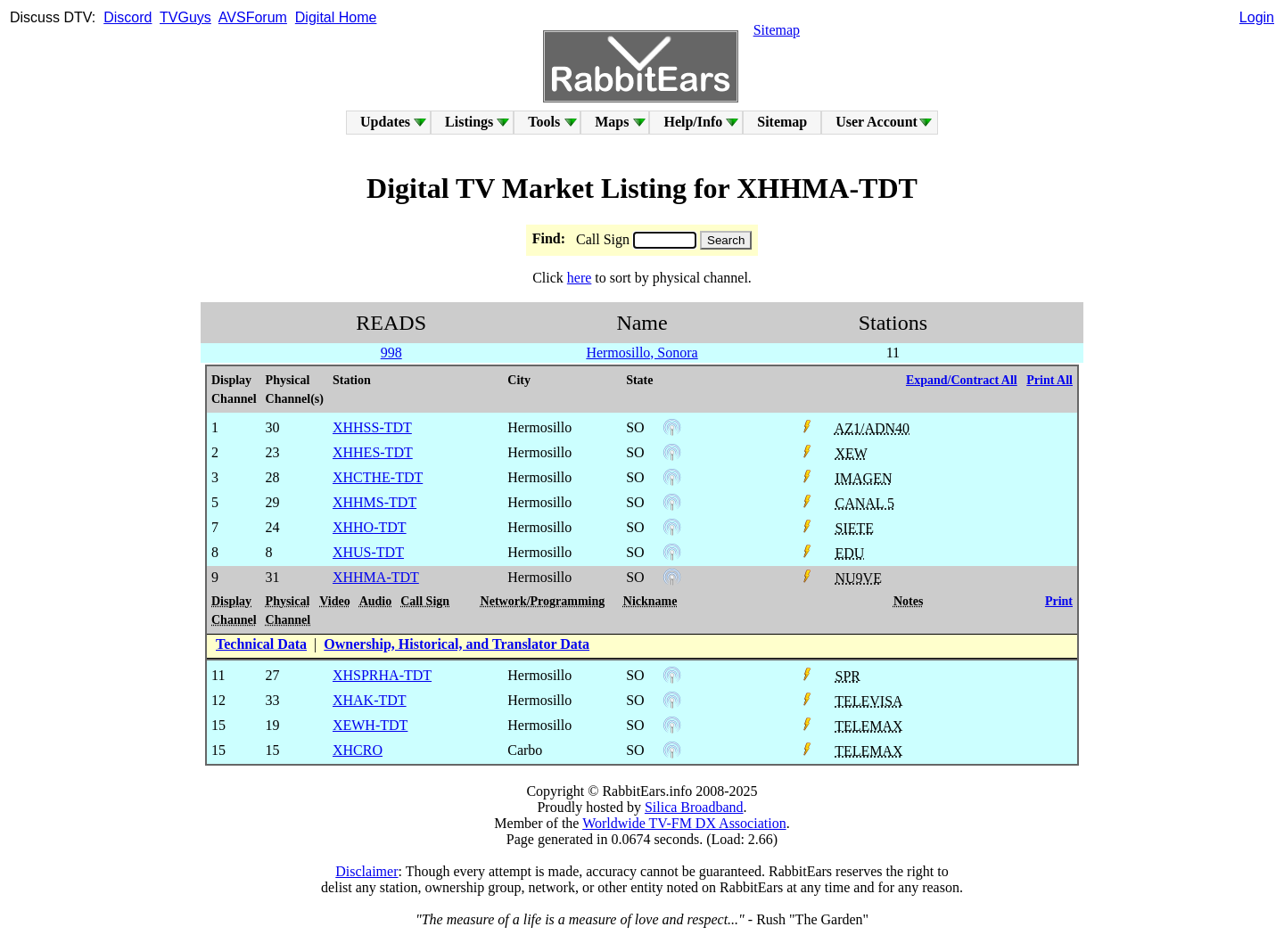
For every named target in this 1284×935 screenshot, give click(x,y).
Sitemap (776, 29)
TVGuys (185, 17)
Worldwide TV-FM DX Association (684, 823)
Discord (127, 17)
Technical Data (261, 644)
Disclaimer (366, 871)
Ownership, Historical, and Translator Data (456, 644)
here (579, 277)
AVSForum (252, 17)
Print (1059, 601)
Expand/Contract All (961, 380)
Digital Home (336, 17)
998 (391, 352)
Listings (469, 121)
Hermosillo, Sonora (641, 352)
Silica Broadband (694, 807)
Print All (1049, 380)
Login (1256, 17)
